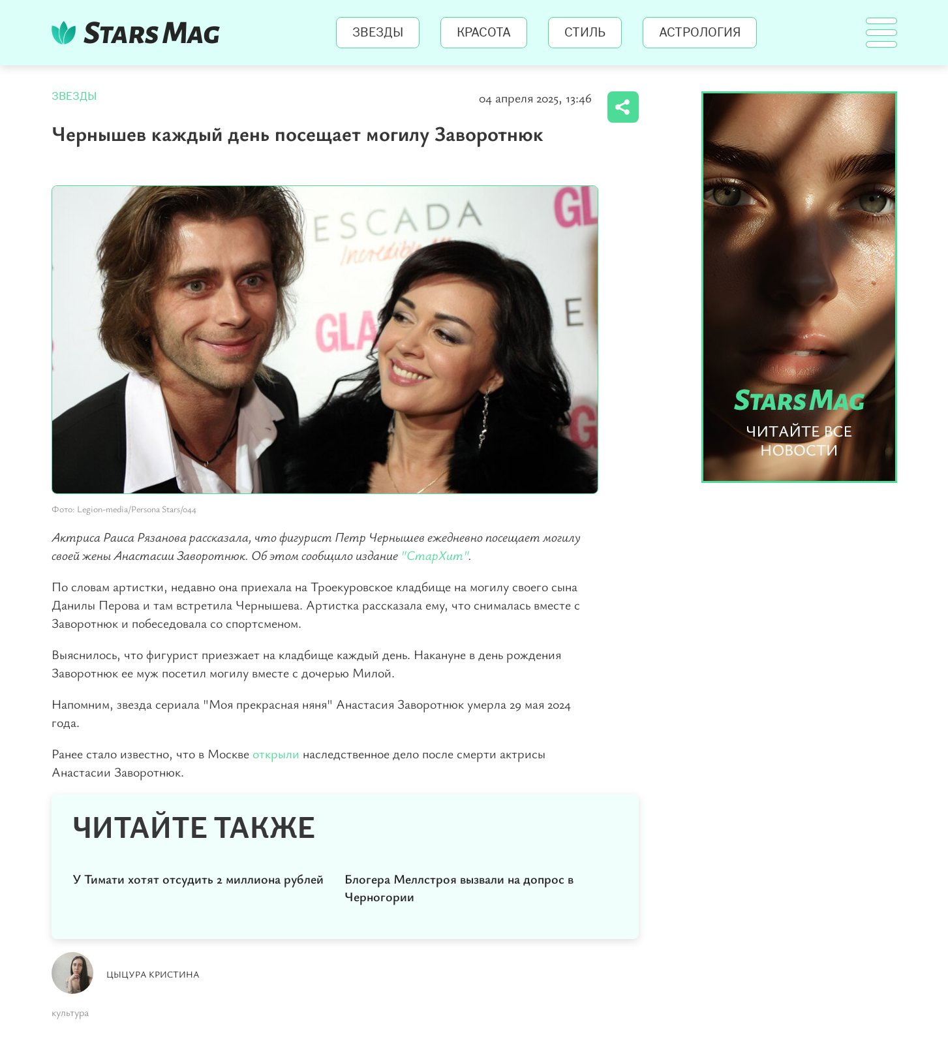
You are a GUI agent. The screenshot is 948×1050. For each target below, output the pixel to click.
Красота (484, 33)
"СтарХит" (434, 555)
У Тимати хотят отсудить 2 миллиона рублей (198, 879)
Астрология (700, 33)
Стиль (584, 33)
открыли (277, 753)
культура (70, 1012)
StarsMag (139, 32)
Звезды (377, 33)
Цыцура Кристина (153, 974)
